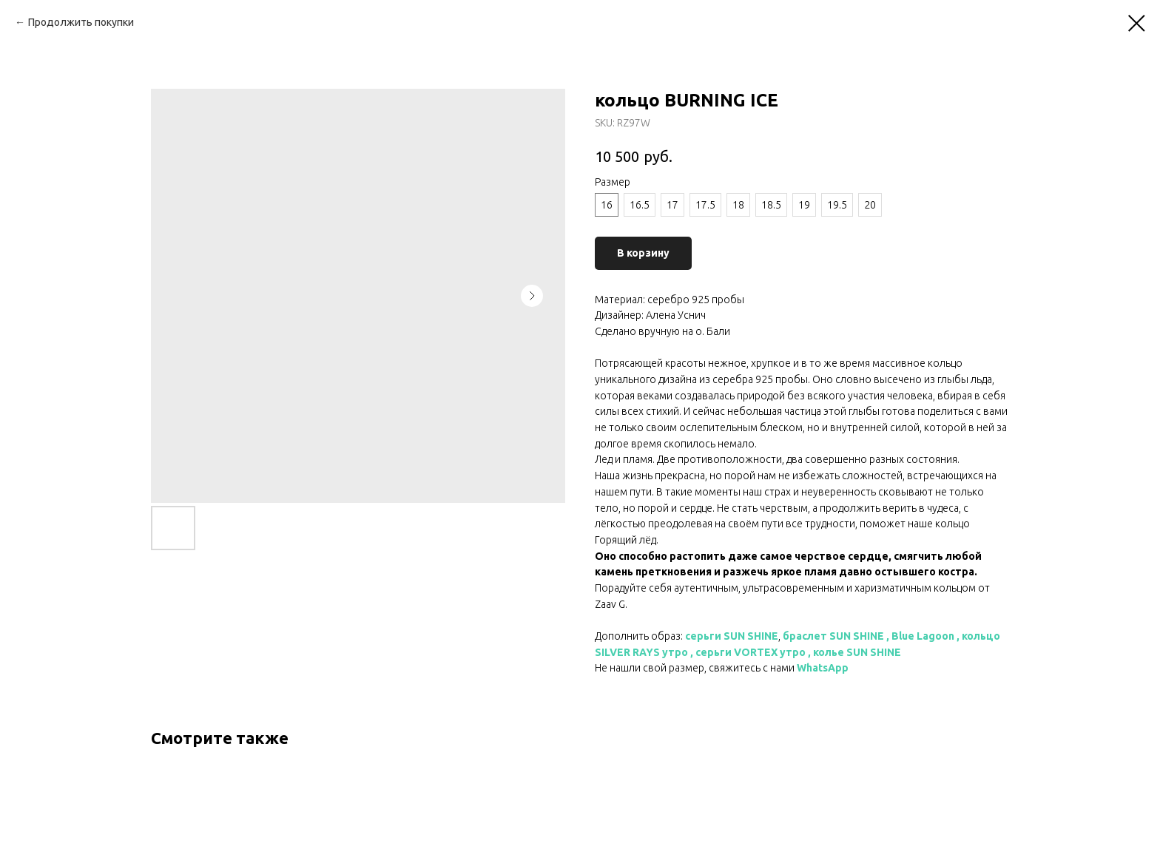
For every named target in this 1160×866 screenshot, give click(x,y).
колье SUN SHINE (857, 652)
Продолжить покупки (81, 22)
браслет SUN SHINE (833, 636)
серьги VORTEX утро (750, 652)
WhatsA (816, 668)
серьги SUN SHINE (731, 636)
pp (842, 668)
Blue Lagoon (922, 636)
